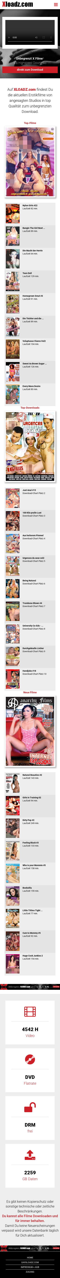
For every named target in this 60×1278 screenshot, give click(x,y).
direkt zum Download (30, 69)
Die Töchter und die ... (30, 320)
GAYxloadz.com (30, 1262)
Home (30, 1257)
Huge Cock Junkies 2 (30, 957)
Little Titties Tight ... (30, 912)
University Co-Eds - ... (30, 627)
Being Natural (30, 582)
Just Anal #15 (30, 492)
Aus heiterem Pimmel (30, 537)
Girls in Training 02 (30, 799)
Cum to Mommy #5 (30, 934)
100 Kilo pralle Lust (30, 514)
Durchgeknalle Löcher (30, 650)
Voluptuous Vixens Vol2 (30, 342)
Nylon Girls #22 (30, 207)
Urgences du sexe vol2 (30, 559)
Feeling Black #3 (30, 844)
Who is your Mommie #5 (30, 867)
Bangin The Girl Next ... (30, 229)
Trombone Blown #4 (30, 605)
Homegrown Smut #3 (30, 297)
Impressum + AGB (30, 1267)
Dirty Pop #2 (30, 822)
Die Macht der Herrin (30, 252)
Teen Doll (30, 275)
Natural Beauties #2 (30, 776)
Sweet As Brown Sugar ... (30, 365)
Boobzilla (30, 889)
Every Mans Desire (30, 388)
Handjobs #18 (30, 672)
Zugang (30, 1272)
